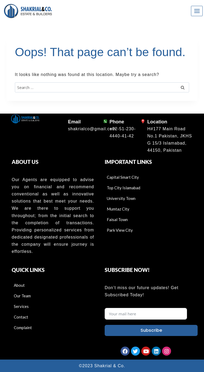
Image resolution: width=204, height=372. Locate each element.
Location (157, 121)
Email (74, 121)
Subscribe (151, 330)
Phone (116, 121)
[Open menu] (197, 11)
